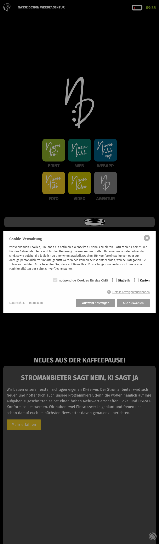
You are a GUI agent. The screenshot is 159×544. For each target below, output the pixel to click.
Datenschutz (17, 302)
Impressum (35, 302)
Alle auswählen (133, 303)
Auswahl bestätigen (95, 303)
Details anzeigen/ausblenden (131, 292)
